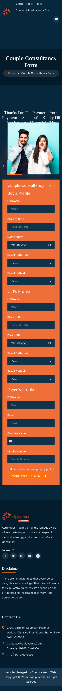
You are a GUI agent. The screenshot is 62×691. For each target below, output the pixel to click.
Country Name (16, 433)
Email (10, 414)
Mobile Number (17, 451)
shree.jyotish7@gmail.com (24, 647)
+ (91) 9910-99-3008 (20, 654)
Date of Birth (15, 236)
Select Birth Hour (18, 254)
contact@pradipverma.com (24, 643)
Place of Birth (15, 218)
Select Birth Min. (17, 272)
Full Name (13, 200)
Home (11, 73)
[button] (3, 165)
